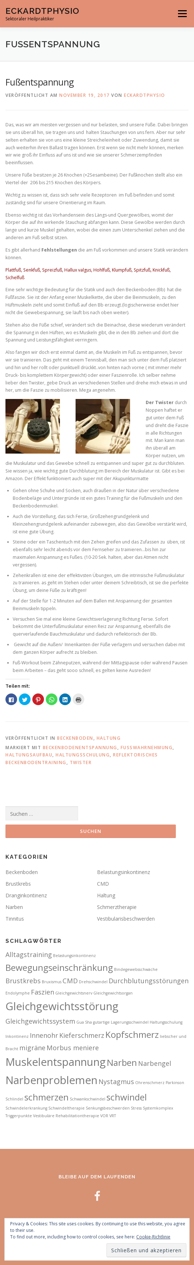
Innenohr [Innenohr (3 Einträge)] (44, 1035)
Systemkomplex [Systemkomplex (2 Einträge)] (158, 1108)
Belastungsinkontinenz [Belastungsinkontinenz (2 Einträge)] (74, 955)
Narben (14, 907)
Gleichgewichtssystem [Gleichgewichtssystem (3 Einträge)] (40, 1021)
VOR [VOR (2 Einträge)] (104, 1115)
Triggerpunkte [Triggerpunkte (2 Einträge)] (18, 1115)
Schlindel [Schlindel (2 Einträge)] (14, 1099)
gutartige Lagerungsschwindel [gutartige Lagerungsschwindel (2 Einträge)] (121, 1022)
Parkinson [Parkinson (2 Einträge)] (175, 1082)
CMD (103, 883)
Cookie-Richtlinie (153, 1237)
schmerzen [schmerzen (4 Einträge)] (46, 1097)
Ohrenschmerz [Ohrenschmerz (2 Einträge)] (150, 1082)
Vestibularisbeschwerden (126, 918)
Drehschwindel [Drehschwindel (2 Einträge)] (93, 981)
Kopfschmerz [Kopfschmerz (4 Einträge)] (132, 1034)
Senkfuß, (32, 270)
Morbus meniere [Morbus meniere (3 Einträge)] (73, 1047)
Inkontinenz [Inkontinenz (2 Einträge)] (17, 1036)
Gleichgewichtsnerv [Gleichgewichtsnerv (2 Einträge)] (73, 993)
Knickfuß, (162, 270)
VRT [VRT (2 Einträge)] (112, 1115)
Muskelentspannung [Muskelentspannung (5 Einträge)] (55, 1062)
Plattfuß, (14, 270)
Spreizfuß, (53, 270)
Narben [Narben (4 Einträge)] (122, 1062)
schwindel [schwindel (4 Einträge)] (126, 1097)
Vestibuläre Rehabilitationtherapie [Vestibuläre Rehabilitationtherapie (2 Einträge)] (66, 1115)
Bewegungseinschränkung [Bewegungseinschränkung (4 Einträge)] (59, 967)
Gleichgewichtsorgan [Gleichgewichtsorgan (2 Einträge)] (113, 993)
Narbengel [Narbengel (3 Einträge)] (154, 1063)
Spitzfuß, (143, 270)
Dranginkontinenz (26, 895)
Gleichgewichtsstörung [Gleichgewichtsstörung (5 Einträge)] (61, 1006)
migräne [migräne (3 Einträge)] (32, 1047)
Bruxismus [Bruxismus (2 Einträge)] (51, 981)
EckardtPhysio (42, 11)
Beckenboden (75, 738)
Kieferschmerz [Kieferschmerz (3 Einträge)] (81, 1035)
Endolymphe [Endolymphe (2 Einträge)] (17, 993)
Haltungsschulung (83, 755)
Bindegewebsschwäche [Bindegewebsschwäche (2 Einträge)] (136, 969)
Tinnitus (14, 918)
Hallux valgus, (78, 270)
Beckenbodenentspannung (80, 747)
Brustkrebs (18, 883)
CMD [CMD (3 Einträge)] (70, 980)
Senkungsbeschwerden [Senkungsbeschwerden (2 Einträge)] (108, 1108)
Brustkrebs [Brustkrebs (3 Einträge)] (23, 980)
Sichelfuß (14, 277)
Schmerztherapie (117, 907)
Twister (81, 762)
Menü (182, 14)
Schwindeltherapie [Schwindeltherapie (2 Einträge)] (66, 1108)
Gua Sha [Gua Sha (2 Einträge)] (84, 1022)
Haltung (109, 738)
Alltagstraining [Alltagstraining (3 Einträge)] (28, 954)
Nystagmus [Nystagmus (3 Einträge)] (116, 1081)
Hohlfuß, (102, 270)
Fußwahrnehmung (147, 747)
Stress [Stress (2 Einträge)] (136, 1108)
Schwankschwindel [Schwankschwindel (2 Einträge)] (87, 1099)
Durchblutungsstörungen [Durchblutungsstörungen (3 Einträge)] (149, 980)
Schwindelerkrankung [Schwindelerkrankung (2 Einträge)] (26, 1108)
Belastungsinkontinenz (123, 872)
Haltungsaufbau (28, 755)
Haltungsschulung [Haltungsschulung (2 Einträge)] (166, 1022)
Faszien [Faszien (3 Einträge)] (42, 992)
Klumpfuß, (123, 270)
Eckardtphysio (144, 95)
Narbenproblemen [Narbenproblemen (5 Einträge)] (51, 1080)
